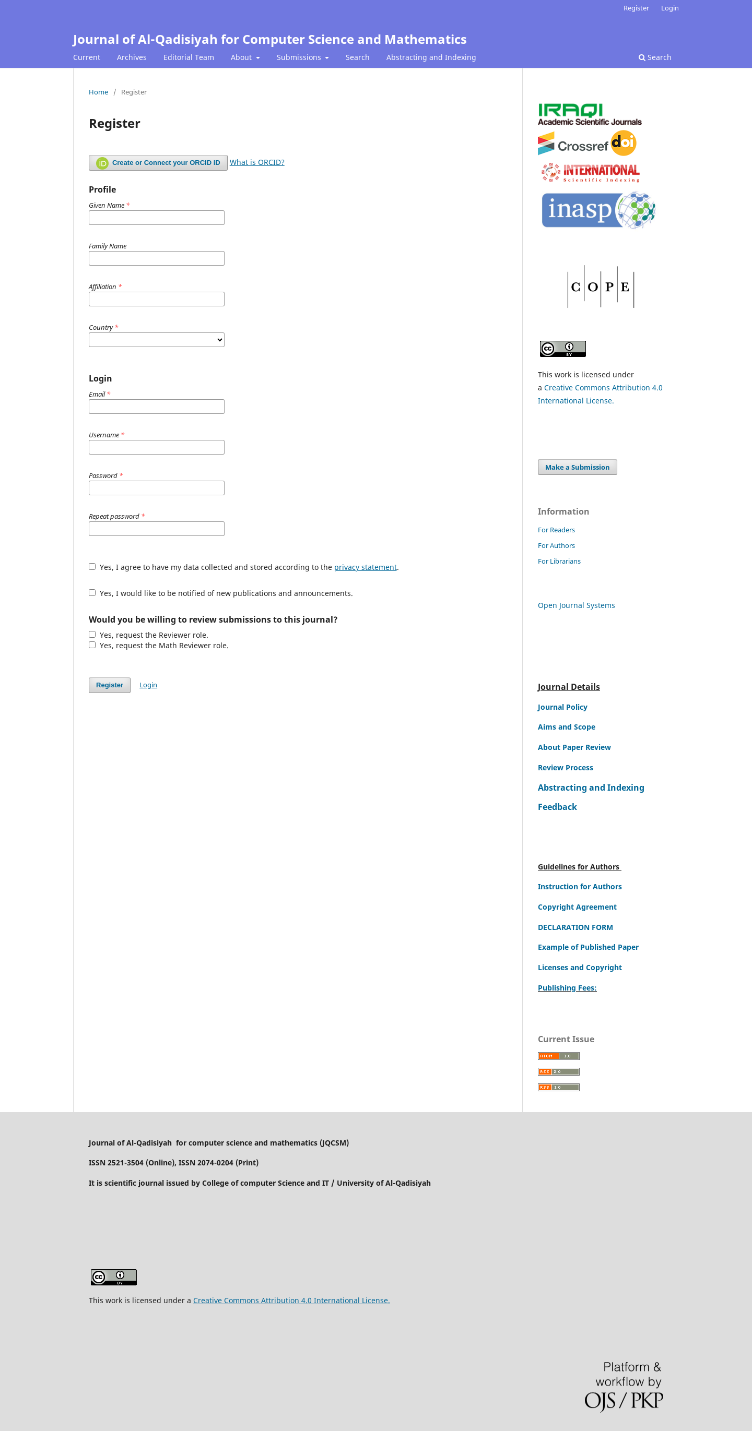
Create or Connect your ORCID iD (158, 163)
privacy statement (365, 567)
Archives (132, 57)
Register (636, 8)
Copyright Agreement (577, 907)
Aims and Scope (566, 727)
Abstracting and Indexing (431, 57)
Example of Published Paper (588, 947)
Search (358, 57)
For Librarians (559, 561)
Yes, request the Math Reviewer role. (159, 645)
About (242, 57)
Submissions (300, 57)
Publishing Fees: (567, 988)
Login (670, 8)
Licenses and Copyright (580, 967)
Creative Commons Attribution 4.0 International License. (291, 1300)
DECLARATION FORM (575, 927)
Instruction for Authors (580, 886)
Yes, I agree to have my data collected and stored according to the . (244, 567)
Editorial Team (188, 57)
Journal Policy (563, 707)
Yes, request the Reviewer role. (148, 635)
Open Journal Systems (576, 605)
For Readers (556, 529)
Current (86, 57)
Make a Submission (577, 467)
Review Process (565, 767)
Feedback (557, 807)
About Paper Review (574, 747)
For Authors (556, 545)
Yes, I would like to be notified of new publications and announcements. (221, 593)
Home (98, 92)
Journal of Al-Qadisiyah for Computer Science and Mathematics (270, 38)
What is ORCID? (257, 162)
